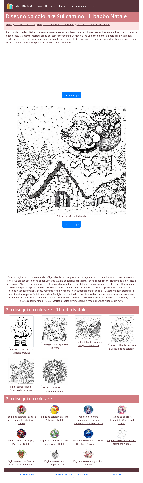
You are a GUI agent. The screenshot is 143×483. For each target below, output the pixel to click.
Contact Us (116, 474)
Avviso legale (27, 474)
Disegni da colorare (55, 6)
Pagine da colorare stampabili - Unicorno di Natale (121, 416)
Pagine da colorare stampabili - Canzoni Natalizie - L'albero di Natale (88, 416)
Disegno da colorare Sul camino (93, 24)
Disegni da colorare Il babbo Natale (55, 24)
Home (40, 6)
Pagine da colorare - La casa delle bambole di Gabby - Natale (21, 416)
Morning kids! (19, 6)
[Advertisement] (71, 68)
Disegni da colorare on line (82, 6)
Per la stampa (71, 95)
